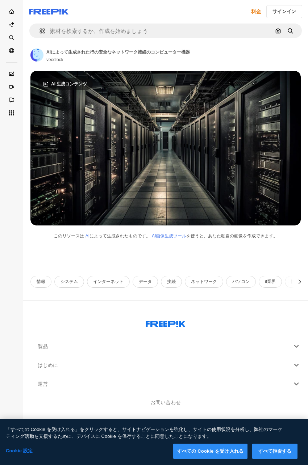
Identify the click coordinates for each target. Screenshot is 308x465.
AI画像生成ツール (169, 235)
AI (88, 235)
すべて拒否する (275, 455)
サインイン (284, 11)
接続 (171, 281)
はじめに (169, 365)
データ (145, 281)
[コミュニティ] (11, 50)
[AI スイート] (11, 24)
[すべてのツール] (11, 113)
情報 (41, 281)
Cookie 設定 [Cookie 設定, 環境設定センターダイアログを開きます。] (19, 455)
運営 (169, 384)
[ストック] (11, 37)
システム (69, 281)
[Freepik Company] (165, 322)
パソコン (241, 281)
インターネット (108, 281)
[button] (39, 31)
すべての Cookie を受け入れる (210, 455)
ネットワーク (204, 281)
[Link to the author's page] (36, 55)
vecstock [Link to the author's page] (54, 59)
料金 (256, 11)
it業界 (270, 281)
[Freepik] (48, 11)
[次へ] (300, 282)
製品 (169, 346)
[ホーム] (11, 11)
